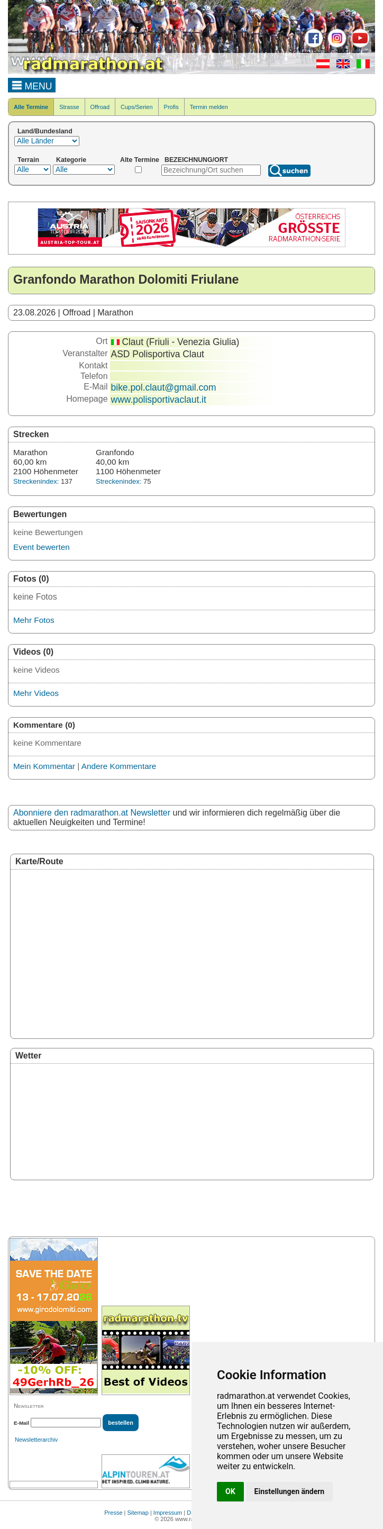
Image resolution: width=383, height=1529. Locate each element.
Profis (171, 107)
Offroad (100, 107)
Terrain (28, 160)
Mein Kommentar (44, 766)
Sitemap (138, 1512)
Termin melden (209, 107)
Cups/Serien (137, 107)
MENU (32, 85)
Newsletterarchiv (36, 1439)
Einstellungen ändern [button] (289, 1491)
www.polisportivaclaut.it (158, 399)
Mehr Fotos (33, 620)
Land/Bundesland (44, 131)
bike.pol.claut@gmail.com (163, 387)
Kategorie (71, 160)
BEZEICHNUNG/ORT (196, 160)
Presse (113, 1512)
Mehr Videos (36, 693)
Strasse (69, 107)
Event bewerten (41, 546)
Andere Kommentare (119, 766)
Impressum (167, 1512)
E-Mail (21, 1423)
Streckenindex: (36, 481)
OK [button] (230, 1491)
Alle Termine (31, 107)
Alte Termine (139, 160)
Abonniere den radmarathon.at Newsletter (91, 812)
